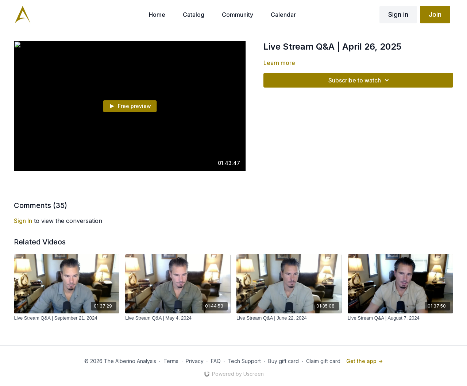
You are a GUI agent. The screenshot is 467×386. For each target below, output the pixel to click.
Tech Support (244, 361)
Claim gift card (323, 361)
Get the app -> (364, 361)
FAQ (216, 361)
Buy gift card (283, 361)
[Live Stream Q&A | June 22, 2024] (289, 318)
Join (435, 14)
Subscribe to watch (359, 80)
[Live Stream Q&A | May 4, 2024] (178, 318)
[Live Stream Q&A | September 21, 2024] (66, 318)
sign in (23, 220)
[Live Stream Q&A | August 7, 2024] (400, 318)
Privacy (195, 361)
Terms (170, 361)
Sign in (398, 14)
